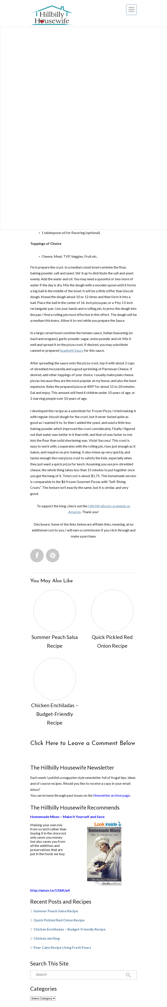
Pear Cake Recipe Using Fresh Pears (62, 947)
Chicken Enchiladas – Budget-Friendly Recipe (69, 929)
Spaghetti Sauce (72, 350)
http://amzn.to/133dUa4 (50, 890)
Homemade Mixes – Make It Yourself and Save (67, 817)
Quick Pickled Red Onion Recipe (59, 920)
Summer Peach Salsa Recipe (55, 911)
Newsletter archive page (111, 795)
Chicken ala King (46, 938)
